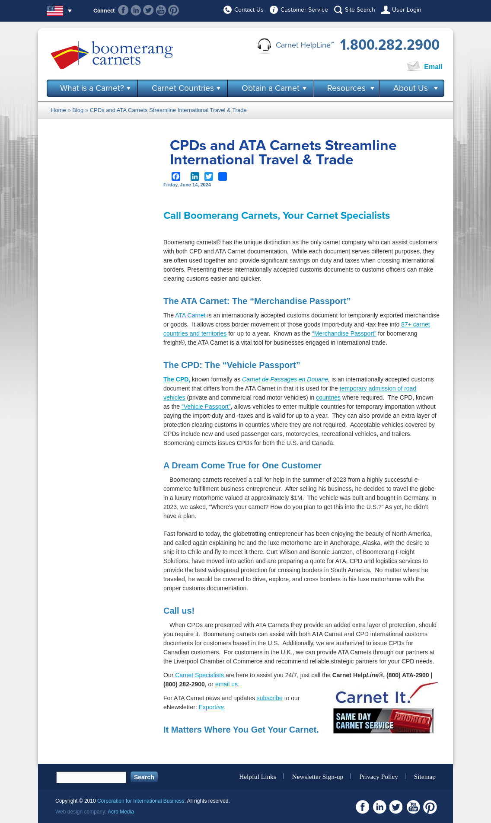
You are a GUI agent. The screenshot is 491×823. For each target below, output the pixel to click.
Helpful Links (257, 776)
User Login (406, 9)
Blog (77, 110)
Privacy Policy (378, 776)
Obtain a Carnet (271, 88)
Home (58, 110)
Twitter (148, 10)
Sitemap (425, 776)
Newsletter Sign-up (318, 776)
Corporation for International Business (140, 801)
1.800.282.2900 (390, 44)
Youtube (161, 10)
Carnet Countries (183, 88)
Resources (346, 88)
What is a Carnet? (92, 88)
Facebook (123, 10)
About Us (410, 88)
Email (433, 66)
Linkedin (136, 10)
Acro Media (121, 812)
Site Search (360, 9)
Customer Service (304, 9)
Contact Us (249, 9)
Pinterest (173, 10)
